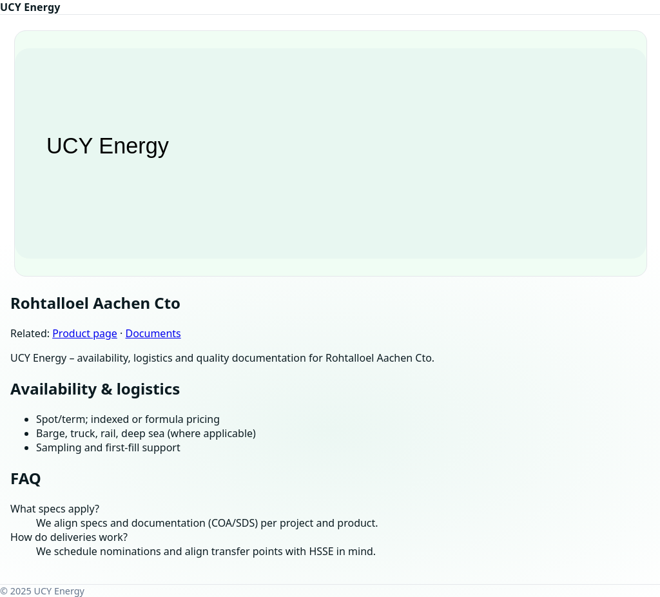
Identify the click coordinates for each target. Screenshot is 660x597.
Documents (152, 333)
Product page (84, 333)
